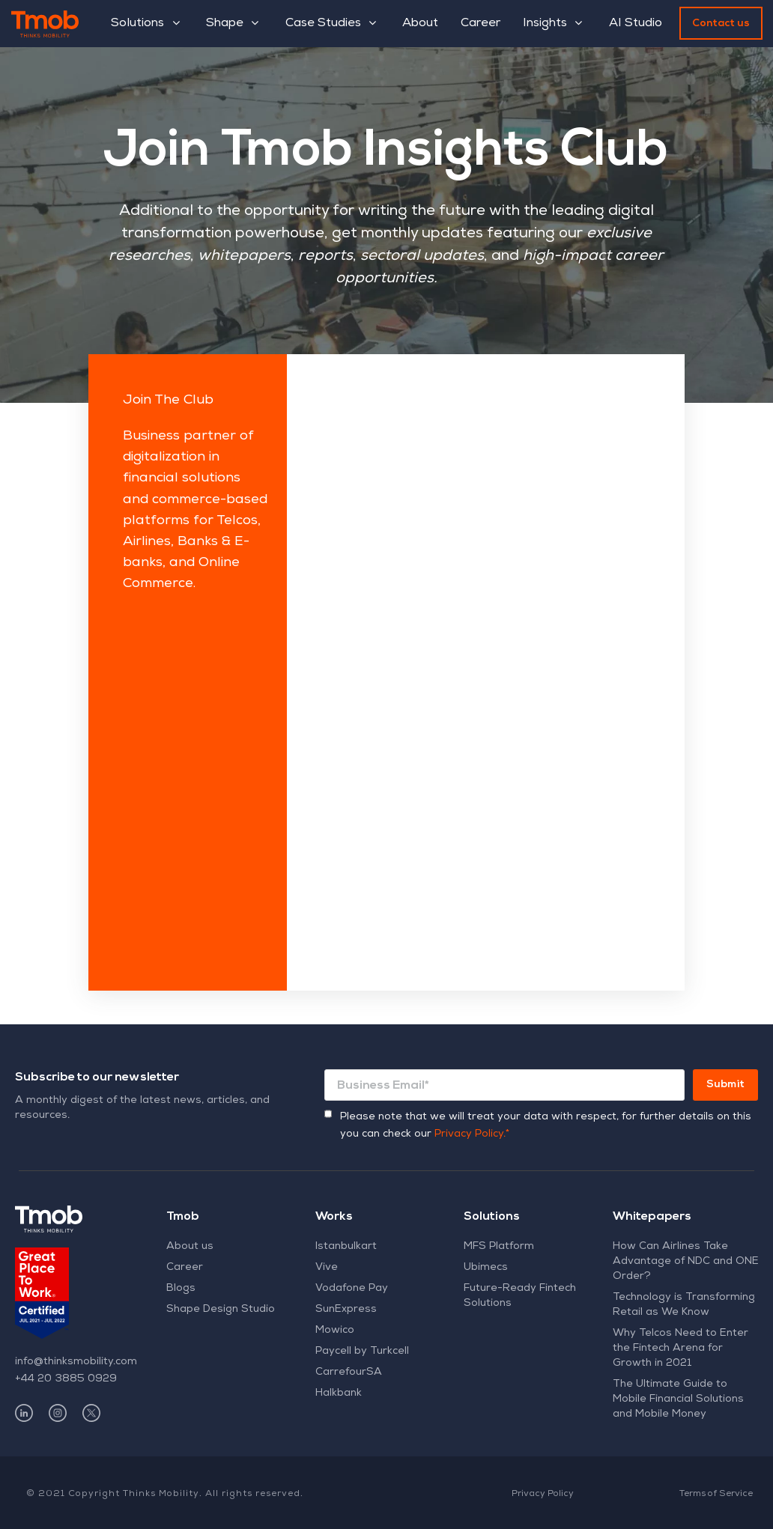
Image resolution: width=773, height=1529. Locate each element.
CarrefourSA (348, 1372)
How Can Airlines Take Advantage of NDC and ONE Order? (686, 1261)
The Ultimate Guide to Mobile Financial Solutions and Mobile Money (678, 1399)
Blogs (180, 1288)
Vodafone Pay (351, 1288)
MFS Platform (499, 1246)
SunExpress (346, 1309)
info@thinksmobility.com (76, 1362)
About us (189, 1246)
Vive (326, 1267)
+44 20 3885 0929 (66, 1379)
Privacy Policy (543, 1494)
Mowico (334, 1330)
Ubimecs (486, 1267)
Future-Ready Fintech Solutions (520, 1296)
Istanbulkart (346, 1246)
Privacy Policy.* (471, 1134)
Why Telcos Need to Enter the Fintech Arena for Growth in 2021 (680, 1348)
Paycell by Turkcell (362, 1351)
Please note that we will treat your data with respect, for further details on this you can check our (545, 1126)
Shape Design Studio (220, 1309)
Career (184, 1267)
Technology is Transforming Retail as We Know (684, 1305)
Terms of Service (716, 1494)
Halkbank (338, 1393)
